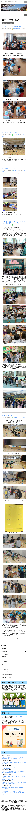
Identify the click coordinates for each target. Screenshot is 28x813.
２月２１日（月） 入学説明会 (11, 168)
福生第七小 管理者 (16, 28)
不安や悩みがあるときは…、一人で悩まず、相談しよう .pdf (14, 777)
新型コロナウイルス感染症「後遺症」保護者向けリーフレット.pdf (14, 788)
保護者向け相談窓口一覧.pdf (8, 779)
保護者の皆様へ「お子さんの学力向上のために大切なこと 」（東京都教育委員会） (14, 783)
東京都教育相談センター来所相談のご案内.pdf (12, 758)
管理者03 (14, 225)
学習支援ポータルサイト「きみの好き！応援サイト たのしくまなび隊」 (14, 767)
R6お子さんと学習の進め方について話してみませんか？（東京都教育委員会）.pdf (13, 772)
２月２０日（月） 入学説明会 (11, 132)
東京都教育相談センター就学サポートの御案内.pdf (13, 757)
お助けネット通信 (18, 716)
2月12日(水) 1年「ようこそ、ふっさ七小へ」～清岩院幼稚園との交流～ (13, 222)
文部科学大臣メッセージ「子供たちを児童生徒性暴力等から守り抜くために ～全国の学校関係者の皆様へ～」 (14, 793)
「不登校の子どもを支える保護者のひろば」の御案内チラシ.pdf (14, 763)
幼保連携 (4, 30)
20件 (11, 23)
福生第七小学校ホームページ (12, 1)
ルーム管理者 (15, 134)
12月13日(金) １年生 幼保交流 (11, 415)
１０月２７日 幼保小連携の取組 (11, 26)
